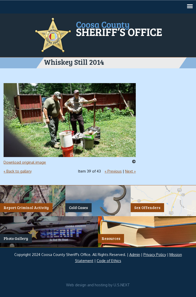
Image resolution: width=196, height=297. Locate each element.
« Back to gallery (18, 171)
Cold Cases (78, 207)
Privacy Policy (154, 254)
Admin (134, 254)
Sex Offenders (147, 207)
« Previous (113, 171)
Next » (130, 171)
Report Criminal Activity (26, 207)
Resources (111, 238)
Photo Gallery (16, 238)
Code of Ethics (109, 260)
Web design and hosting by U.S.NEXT (98, 284)
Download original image (25, 162)
